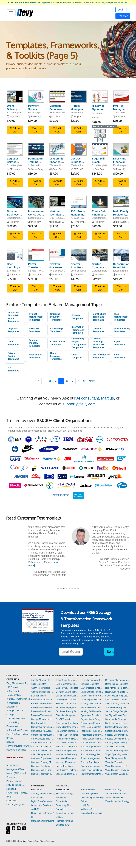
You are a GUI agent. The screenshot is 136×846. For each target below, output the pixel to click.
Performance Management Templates (92, 723)
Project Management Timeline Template (79, 110)
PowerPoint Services (16, 750)
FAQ (8, 793)
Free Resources (88, 789)
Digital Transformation (18, 699)
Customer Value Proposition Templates (42, 770)
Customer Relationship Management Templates (42, 766)
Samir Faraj (37, 169)
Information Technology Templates (78, 330)
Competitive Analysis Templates (42, 731)
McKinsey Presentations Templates (92, 707)
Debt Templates (13, 343)
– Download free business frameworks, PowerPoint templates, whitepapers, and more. (68, 2)
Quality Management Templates (92, 766)
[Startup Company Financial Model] (100, 255)
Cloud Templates (39, 723)
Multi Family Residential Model (121, 214)
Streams (10, 742)
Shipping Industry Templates (56, 317)
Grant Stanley (59, 169)
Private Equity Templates (13, 356)
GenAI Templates (64, 719)
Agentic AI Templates (41, 680)
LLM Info (85, 805)
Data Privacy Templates (67, 688)
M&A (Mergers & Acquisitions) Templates (92, 688)
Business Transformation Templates (42, 715)
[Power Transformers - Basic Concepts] (36, 255)
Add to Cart (15, 130)
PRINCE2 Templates (34, 330)
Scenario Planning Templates (117, 707)
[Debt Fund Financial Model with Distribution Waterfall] (121, 149)
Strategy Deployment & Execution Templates (117, 735)
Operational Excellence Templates (92, 715)
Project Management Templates (36, 317)
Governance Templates (67, 723)
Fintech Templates (77, 317)
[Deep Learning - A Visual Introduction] (15, 255)
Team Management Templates (117, 758)
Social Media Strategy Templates (117, 719)
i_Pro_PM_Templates (85, 221)
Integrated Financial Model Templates (13, 317)
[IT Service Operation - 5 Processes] (100, 97)
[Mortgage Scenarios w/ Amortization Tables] (57, 97)
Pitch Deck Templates (91, 727)
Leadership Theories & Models (56, 162)
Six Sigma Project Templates (117, 715)
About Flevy (12, 765)
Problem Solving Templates (92, 742)
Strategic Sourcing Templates (117, 731)
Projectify (36, 116)
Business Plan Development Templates (42, 707)
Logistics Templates (13, 330)
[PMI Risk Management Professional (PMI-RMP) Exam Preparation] (121, 97)
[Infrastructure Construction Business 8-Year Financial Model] (36, 202)
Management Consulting (42, 821)
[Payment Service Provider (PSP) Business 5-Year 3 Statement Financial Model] (36, 97)
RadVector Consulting (21, 274)
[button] (58, 588)
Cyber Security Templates (67, 680)
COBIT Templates (77, 356)
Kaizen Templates (64, 766)
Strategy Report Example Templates (117, 742)
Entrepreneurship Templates (101, 356)
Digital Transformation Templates (67, 696)
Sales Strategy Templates (117, 703)
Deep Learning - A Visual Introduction (14, 268)
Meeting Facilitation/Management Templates (92, 711)
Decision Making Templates (67, 692)
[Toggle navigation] (11, 12)
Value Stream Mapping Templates (117, 774)
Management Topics (15, 769)
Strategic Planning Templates (117, 727)
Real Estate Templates (35, 356)
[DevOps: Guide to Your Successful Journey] (79, 149)
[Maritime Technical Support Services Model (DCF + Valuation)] (57, 202)
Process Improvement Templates (92, 746)
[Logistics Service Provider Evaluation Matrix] (15, 149)
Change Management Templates (42, 719)
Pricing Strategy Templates (92, 739)
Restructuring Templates (116, 684)
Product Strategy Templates (92, 754)
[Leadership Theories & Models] (57, 149)
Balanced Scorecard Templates (42, 699)
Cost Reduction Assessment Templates (42, 750)
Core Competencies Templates (42, 739)
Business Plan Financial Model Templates (42, 711)
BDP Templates (38, 696)
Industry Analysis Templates (67, 750)
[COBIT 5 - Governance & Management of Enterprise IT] (57, 255)
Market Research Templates (92, 696)
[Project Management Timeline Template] (79, 97)
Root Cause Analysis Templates (117, 692)
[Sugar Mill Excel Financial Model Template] (100, 149)
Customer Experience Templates (42, 758)
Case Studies (62, 801)
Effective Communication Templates (67, 703)
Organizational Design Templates (92, 719)
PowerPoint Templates (18, 730)
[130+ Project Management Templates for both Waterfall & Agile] (79, 202)
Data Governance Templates (67, 684)
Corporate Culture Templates (42, 742)
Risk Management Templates (121, 317)
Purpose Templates (90, 762)
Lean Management (89, 793)
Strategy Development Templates (117, 739)
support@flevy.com (79, 404)
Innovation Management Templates (67, 758)
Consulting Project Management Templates (79, 343)
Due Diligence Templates (67, 699)
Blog (8, 797)
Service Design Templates (117, 711)
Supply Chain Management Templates (117, 746)
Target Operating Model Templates (117, 754)
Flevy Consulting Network (18, 746)
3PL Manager (17, 169)
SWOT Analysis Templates (117, 699)
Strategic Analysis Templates (117, 723)
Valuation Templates (114, 762)
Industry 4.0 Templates (66, 746)
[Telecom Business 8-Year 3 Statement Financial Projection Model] (15, 202)
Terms (15, 793)
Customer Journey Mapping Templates (42, 762)
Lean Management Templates (92, 680)
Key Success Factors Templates (67, 770)
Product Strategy (113, 789)
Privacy (23, 793)
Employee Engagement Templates (67, 707)
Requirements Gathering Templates (92, 774)
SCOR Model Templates (116, 696)
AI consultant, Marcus (95, 398)
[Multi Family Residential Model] (121, 202)
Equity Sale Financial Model (99, 214)
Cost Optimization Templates (42, 746)
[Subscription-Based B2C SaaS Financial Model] (121, 255)
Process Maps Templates (92, 750)
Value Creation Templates (117, 770)
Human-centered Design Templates (67, 739)
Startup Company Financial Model (98, 268)
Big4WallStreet (17, 116)
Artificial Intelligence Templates (42, 692)
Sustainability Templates (116, 750)
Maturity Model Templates (92, 703)
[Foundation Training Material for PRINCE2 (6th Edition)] (36, 149)
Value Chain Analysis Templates (117, 766)
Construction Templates (57, 343)
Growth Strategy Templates (67, 727)
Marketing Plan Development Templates (92, 699)
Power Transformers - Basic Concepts (36, 268)
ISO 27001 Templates (66, 742)
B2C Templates (13, 369)
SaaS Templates (119, 356)
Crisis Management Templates (42, 754)
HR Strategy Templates (67, 731)
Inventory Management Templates (67, 762)
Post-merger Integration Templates (92, 731)
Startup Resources (114, 797)
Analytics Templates (40, 688)
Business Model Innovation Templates (42, 703)
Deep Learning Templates (56, 356)
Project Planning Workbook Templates (98, 343)
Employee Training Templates (67, 711)
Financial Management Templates (67, 715)
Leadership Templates (56, 330)
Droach (56, 116)
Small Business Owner (116, 793)
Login (121, 9)
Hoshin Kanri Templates (67, 735)
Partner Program (14, 781)
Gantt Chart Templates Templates (99, 317)
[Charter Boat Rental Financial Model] (79, 255)
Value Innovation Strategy (117, 801)
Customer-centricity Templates (42, 774)
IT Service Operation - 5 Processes (99, 109)
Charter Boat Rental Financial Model (78, 268)
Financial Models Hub (85, 274)
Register (123, 15)
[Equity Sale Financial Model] (100, 202)
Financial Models (15, 718)
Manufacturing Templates (122, 330)
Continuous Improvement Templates (42, 735)
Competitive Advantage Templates (42, 727)
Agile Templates (119, 343)
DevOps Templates (98, 330)
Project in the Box (83, 116)
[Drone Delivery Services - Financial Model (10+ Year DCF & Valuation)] (15, 97)
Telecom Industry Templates (34, 343)
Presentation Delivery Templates (92, 735)
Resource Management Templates (117, 680)
